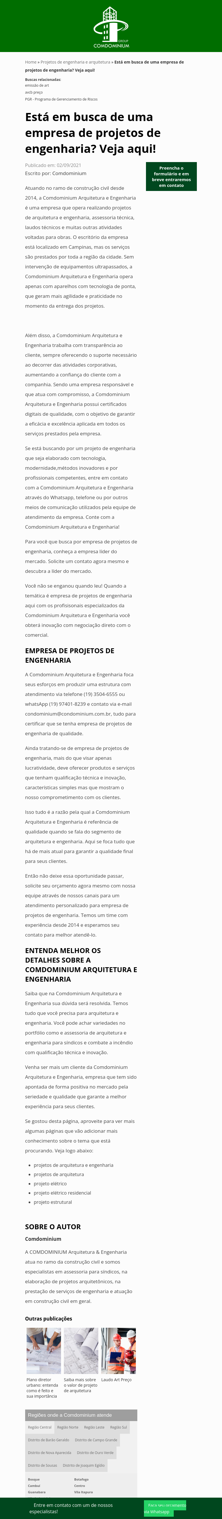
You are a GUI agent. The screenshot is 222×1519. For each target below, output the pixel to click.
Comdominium (69, 173)
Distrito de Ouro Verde (95, 1452)
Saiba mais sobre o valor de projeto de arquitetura (80, 1385)
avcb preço (34, 92)
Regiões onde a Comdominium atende (70, 1415)
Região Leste (94, 1427)
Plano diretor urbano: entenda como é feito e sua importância (42, 1388)
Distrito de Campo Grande (96, 1440)
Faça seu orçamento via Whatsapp (165, 1508)
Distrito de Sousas (42, 1465)
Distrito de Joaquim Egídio (84, 1465)
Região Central (39, 1427)
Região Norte (67, 1427)
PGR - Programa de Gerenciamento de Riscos (61, 99)
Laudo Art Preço (116, 1379)
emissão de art (37, 85)
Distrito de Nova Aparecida (49, 1452)
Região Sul (118, 1427)
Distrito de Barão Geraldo (48, 1440)
